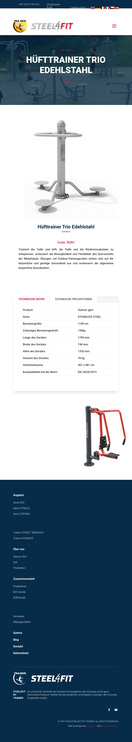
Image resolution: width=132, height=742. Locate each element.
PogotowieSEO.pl (110, 726)
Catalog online (78, 7)
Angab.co (92, 726)
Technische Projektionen (73, 299)
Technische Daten (31, 299)
